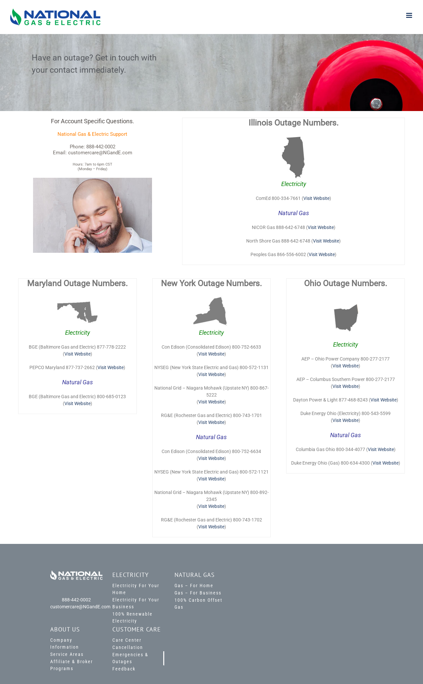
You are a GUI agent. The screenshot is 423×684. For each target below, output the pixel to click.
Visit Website (316, 198)
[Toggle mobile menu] (409, 15)
